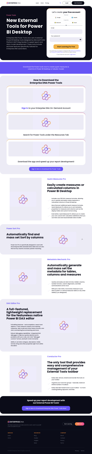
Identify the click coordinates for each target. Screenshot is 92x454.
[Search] (60, 3)
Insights (36, 440)
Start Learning (68, 424)
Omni (42, 3)
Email (52, 28)
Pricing (47, 3)
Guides (36, 438)
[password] (66, 39)
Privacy (62, 440)
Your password (55, 36)
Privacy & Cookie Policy (57, 52)
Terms (62, 443)
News (35, 443)
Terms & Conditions (75, 50)
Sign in (25, 108)
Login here (72, 54)
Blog (35, 435)
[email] (66, 31)
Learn (37, 3)
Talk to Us (79, 424)
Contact (62, 438)
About (62, 435)
